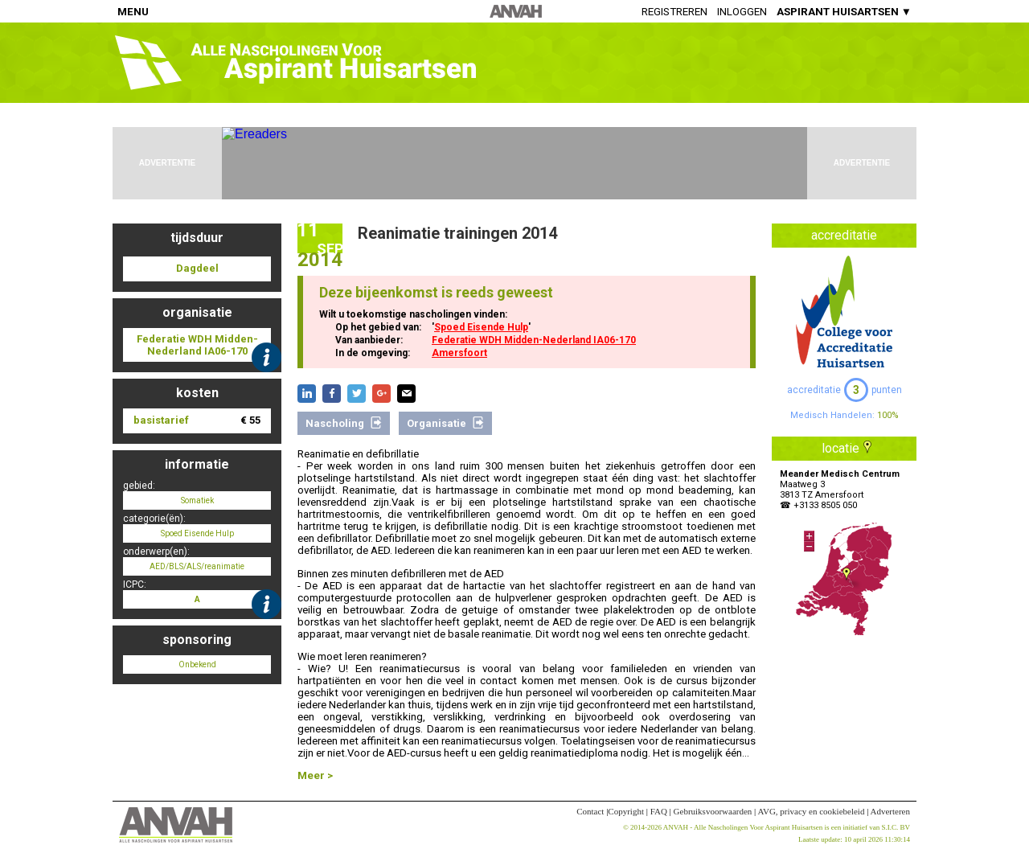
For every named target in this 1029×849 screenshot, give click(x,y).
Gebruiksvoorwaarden (713, 811)
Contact (590, 811)
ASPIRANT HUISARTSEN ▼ (844, 12)
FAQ (658, 811)
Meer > (315, 775)
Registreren (674, 12)
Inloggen (742, 12)
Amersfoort (459, 353)
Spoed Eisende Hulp (481, 327)
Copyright (626, 811)
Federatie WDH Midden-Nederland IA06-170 (534, 340)
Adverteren (890, 811)
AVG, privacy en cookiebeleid (810, 811)
